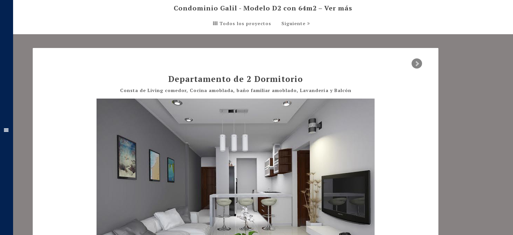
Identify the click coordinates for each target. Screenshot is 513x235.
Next (417, 63)
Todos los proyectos (242, 23)
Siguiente (295, 23)
